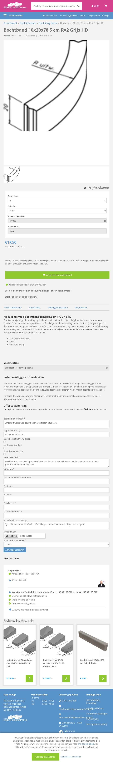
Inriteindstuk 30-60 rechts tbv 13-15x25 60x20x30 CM (53, 663)
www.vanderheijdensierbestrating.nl (75, 717)
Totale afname (14, 226)
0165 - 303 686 (19, 579)
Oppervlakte (13, 196)
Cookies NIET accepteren (70, 756)
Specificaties (35, 307)
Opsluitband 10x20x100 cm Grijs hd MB (92, 662)
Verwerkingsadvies (68, 15)
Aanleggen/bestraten (58, 307)
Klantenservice (50, 15)
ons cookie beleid (86, 743)
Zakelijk (105, 15)
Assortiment (16, 15)
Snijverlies (12, 206)
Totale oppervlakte (16, 216)
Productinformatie (13, 307)
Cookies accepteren (45, 756)
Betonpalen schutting (96, 724)
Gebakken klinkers (94, 708)
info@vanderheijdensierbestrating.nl (76, 709)
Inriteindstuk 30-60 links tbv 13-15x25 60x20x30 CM (19, 663)
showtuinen (42, 609)
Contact (82, 15)
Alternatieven (81, 307)
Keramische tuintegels (96, 713)
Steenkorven (92, 718)
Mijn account (94, 15)
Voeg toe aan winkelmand (57, 274)
